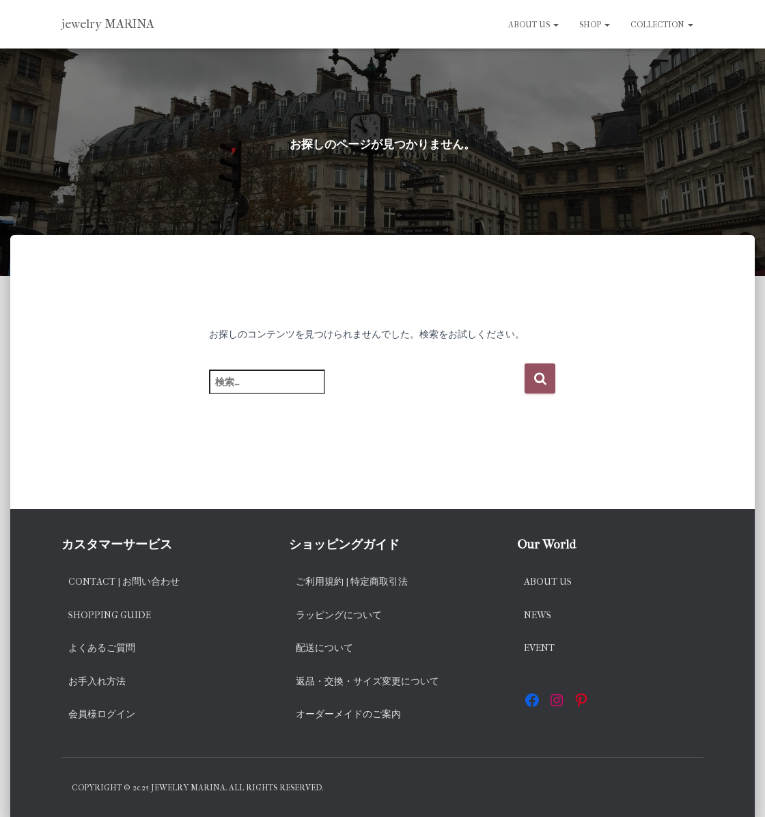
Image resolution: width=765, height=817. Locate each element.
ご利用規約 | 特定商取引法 (352, 581)
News (537, 615)
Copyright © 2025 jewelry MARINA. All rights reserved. (197, 787)
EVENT (539, 648)
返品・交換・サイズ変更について (367, 681)
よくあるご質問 (101, 648)
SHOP (594, 24)
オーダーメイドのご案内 (348, 714)
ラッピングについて (339, 615)
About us (533, 24)
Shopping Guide (109, 615)
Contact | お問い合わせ (124, 581)
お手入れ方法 (97, 681)
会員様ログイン (101, 714)
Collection (661, 24)
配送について (324, 648)
